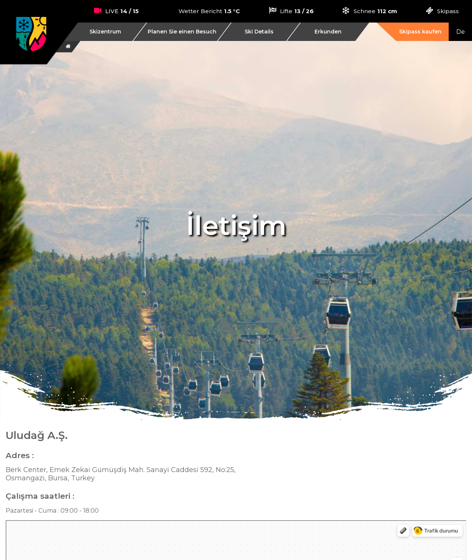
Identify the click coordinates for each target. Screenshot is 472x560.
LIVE (111, 11)
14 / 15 (129, 11)
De (460, 31)
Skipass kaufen (420, 31)
